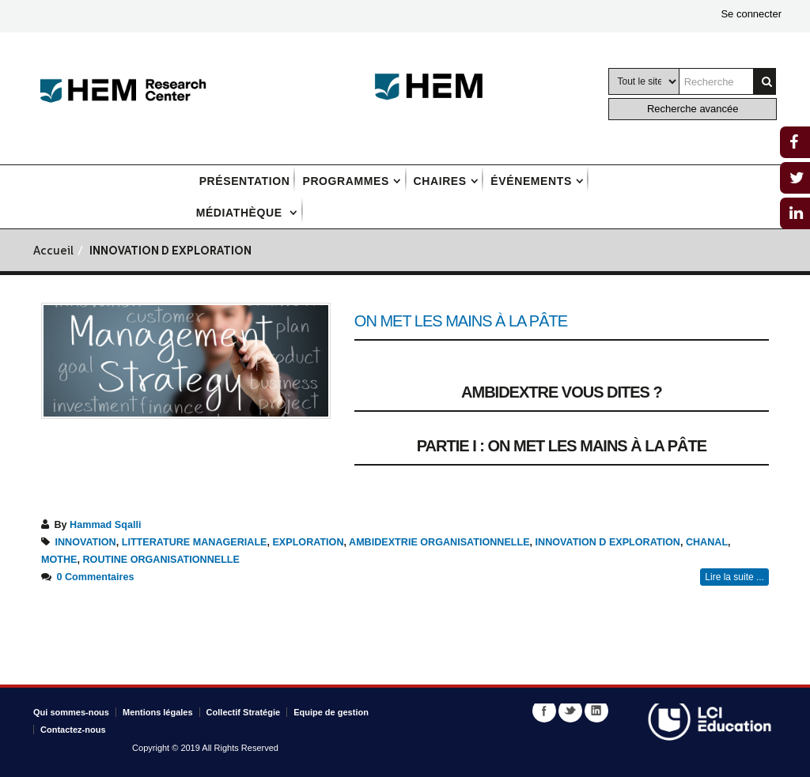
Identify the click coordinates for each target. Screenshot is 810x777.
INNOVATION (85, 542)
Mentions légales (158, 712)
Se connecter (751, 14)
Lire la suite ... (734, 577)
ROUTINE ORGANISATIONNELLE (160, 559)
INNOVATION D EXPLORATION (608, 542)
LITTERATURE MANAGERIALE (194, 542)
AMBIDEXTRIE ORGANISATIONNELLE (439, 542)
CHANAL (707, 542)
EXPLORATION (307, 542)
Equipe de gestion (331, 712)
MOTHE (59, 559)
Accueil (53, 252)
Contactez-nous (73, 729)
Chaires (440, 181)
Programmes (345, 181)
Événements (530, 181)
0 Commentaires (95, 577)
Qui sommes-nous (71, 712)
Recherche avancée (693, 109)
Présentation (244, 181)
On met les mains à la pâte (460, 321)
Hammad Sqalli (105, 524)
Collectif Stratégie (243, 712)
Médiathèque (241, 212)
